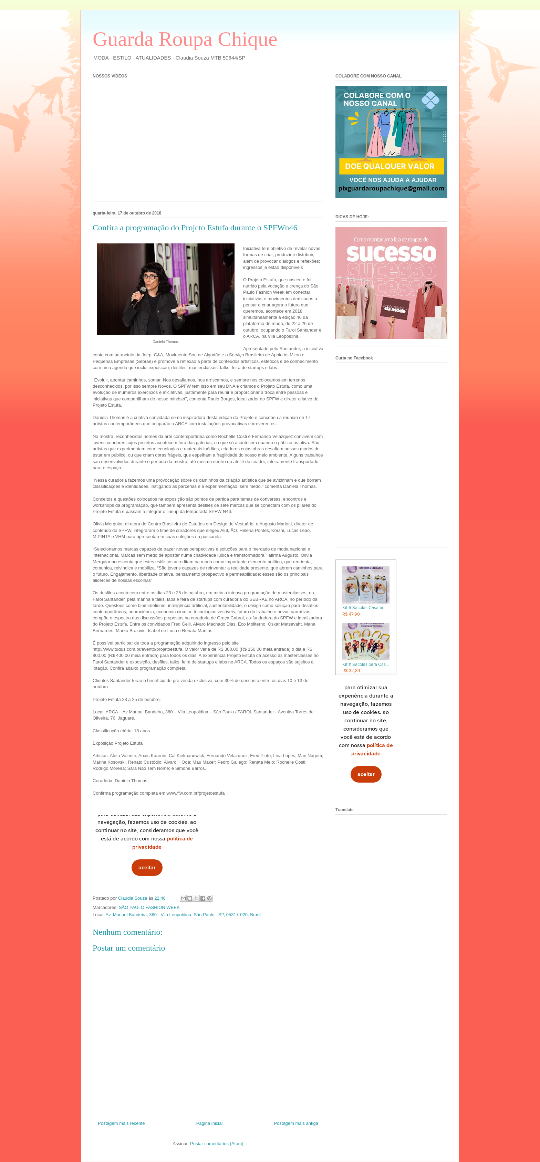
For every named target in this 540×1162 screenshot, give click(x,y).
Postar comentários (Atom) (216, 1143)
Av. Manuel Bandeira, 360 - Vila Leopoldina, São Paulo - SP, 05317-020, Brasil (183, 914)
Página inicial (209, 1123)
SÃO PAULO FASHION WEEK (149, 907)
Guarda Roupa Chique (185, 39)
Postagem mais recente (121, 1123)
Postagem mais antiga (296, 1123)
